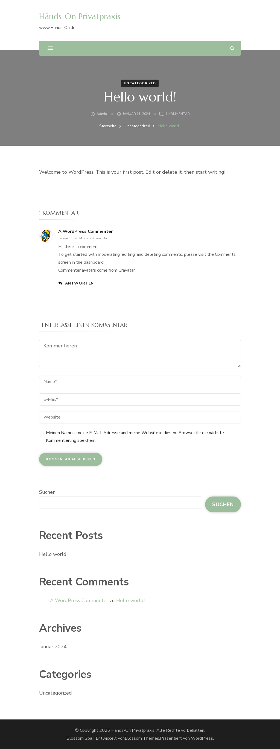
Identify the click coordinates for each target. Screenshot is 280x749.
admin (102, 114)
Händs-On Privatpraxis (79, 16)
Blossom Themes (142, 738)
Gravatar (126, 270)
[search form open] (232, 48)
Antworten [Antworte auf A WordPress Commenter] (79, 283)
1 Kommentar (178, 114)
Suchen (47, 492)
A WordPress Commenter (85, 231)
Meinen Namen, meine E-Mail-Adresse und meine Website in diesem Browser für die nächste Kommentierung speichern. (135, 437)
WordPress (202, 738)
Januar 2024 (53, 646)
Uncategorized (140, 83)
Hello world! (53, 554)
